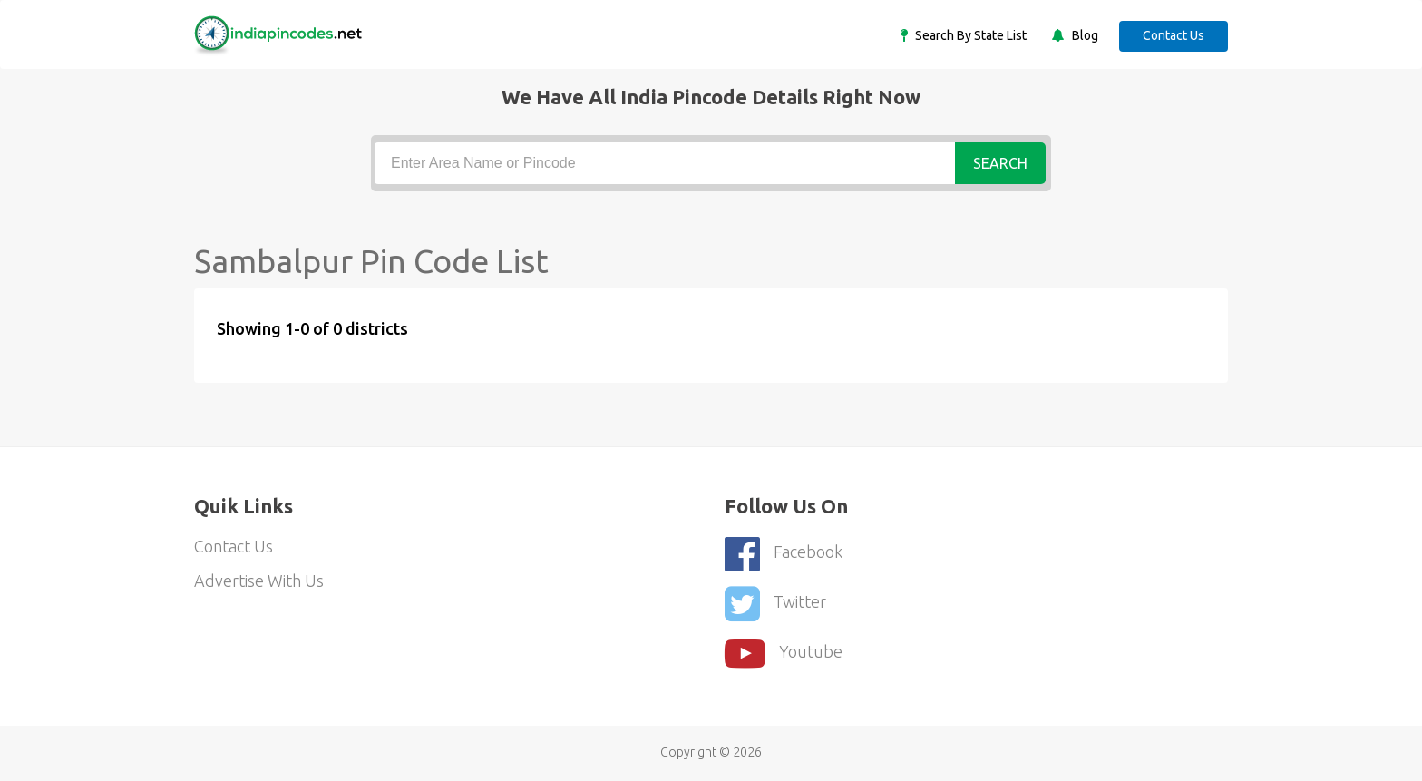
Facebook (783, 553)
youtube (783, 653)
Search (1000, 163)
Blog (1083, 35)
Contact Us (1173, 35)
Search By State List (969, 35)
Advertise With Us (259, 580)
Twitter (775, 603)
